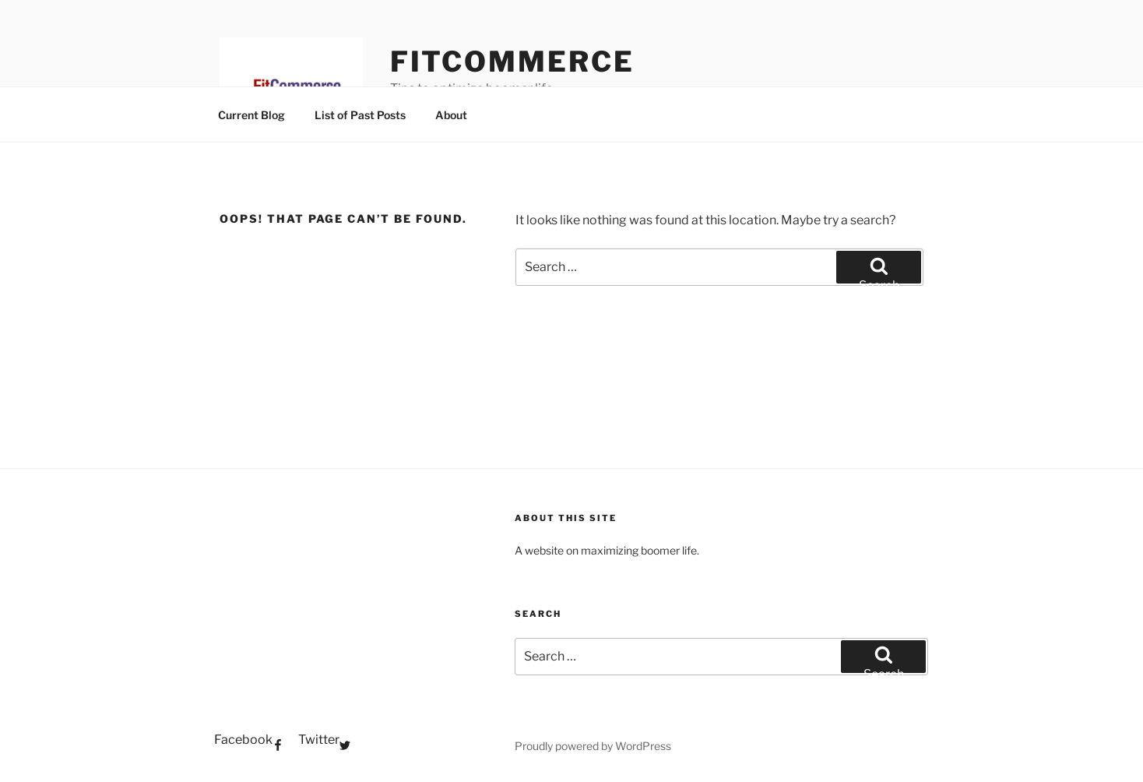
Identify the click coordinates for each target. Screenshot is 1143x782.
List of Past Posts (360, 115)
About (451, 115)
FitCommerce (512, 61)
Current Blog (251, 115)
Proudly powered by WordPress (593, 745)
